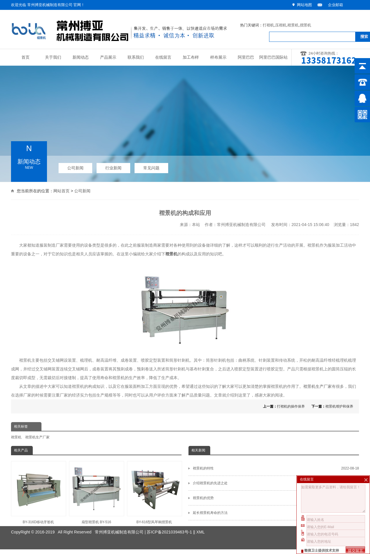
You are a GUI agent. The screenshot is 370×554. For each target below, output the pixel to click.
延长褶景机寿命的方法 (276, 512)
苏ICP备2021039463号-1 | (170, 522)
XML (200, 522)
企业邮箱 (335, 5)
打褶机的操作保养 (291, 406)
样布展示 (218, 57)
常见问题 (151, 166)
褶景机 (293, 25)
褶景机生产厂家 (317, 386)
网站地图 (304, 5)
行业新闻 (113, 166)
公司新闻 (75, 166)
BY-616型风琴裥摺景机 (154, 492)
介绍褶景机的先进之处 (276, 483)
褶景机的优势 (276, 498)
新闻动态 (80, 57)
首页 (25, 57)
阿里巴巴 (246, 57)
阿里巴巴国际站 (273, 57)
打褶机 (268, 25)
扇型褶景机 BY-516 (96, 492)
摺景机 (305, 25)
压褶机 (280, 25)
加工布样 (191, 57)
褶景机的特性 (276, 468)
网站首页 (61, 190)
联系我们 (136, 57)
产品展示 (108, 57)
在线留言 (163, 57)
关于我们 (53, 57)
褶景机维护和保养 (339, 406)
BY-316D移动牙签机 (38, 492)
